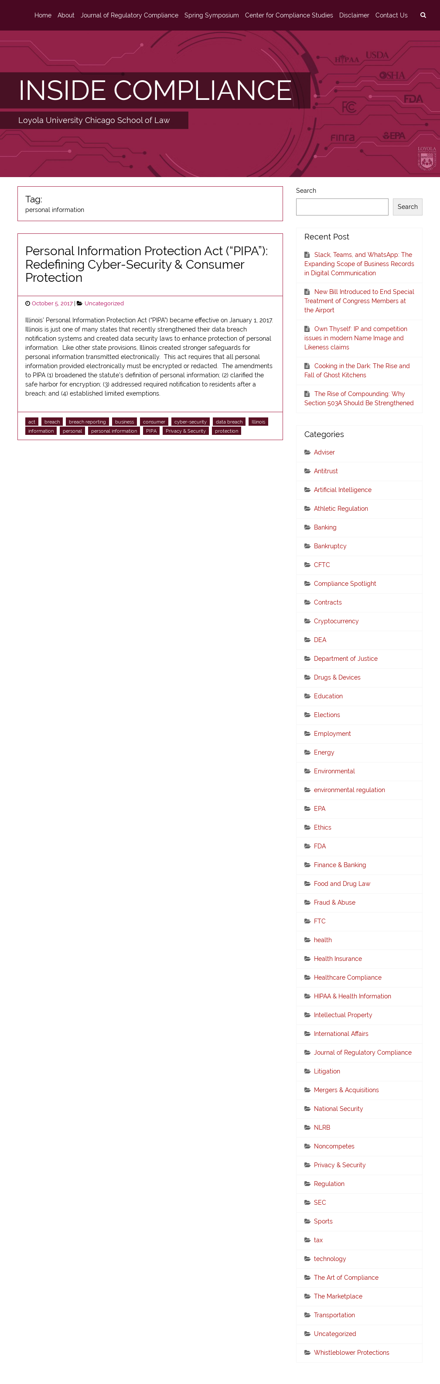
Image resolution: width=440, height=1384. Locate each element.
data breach (229, 421)
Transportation (334, 1315)
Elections (327, 714)
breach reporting (87, 421)
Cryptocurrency (336, 621)
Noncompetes (334, 1146)
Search (306, 190)
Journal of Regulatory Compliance (129, 15)
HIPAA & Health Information (352, 996)
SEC (320, 1202)
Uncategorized (104, 303)
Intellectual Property (343, 1015)
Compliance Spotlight (345, 583)
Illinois (258, 421)
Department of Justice (346, 658)
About (66, 15)
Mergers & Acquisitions (346, 1090)
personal (72, 431)
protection (226, 431)
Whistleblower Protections (351, 1352)
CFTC (322, 564)
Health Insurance (338, 958)
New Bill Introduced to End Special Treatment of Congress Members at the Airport (359, 301)
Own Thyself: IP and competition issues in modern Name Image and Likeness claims (355, 338)
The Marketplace (338, 1296)
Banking (325, 527)
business (124, 421)
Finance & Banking (340, 864)
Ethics (322, 827)
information (41, 431)
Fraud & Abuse (334, 902)
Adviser (324, 452)
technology (330, 1258)
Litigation (327, 1071)
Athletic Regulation (341, 508)
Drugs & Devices (337, 677)
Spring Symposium (211, 15)
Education (328, 696)
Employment (332, 733)
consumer (154, 421)
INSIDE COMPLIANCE (155, 90)
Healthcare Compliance (348, 977)
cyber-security (190, 421)
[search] (423, 15)
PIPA (151, 431)
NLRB (322, 1127)
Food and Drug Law (342, 883)
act (31, 421)
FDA (320, 846)
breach (52, 421)
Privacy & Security (186, 431)
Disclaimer (354, 15)
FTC (320, 921)
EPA (319, 808)
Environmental (334, 771)
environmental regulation (349, 789)
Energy (324, 752)
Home (42, 15)
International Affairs (341, 1033)
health (323, 939)
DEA (320, 639)
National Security (338, 1108)
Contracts (328, 602)
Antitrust (326, 471)
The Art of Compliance (346, 1277)
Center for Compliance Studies (289, 15)
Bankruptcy (330, 546)
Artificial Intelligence (343, 489)
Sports (323, 1221)
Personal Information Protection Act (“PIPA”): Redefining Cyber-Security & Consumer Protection (146, 264)
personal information (114, 431)
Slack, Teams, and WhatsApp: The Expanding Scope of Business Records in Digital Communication (359, 264)
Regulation (329, 1183)
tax (318, 1240)
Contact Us (391, 15)
